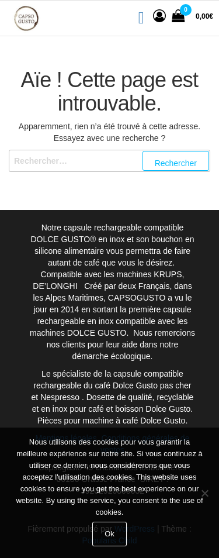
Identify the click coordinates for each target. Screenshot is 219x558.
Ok (109, 533)
